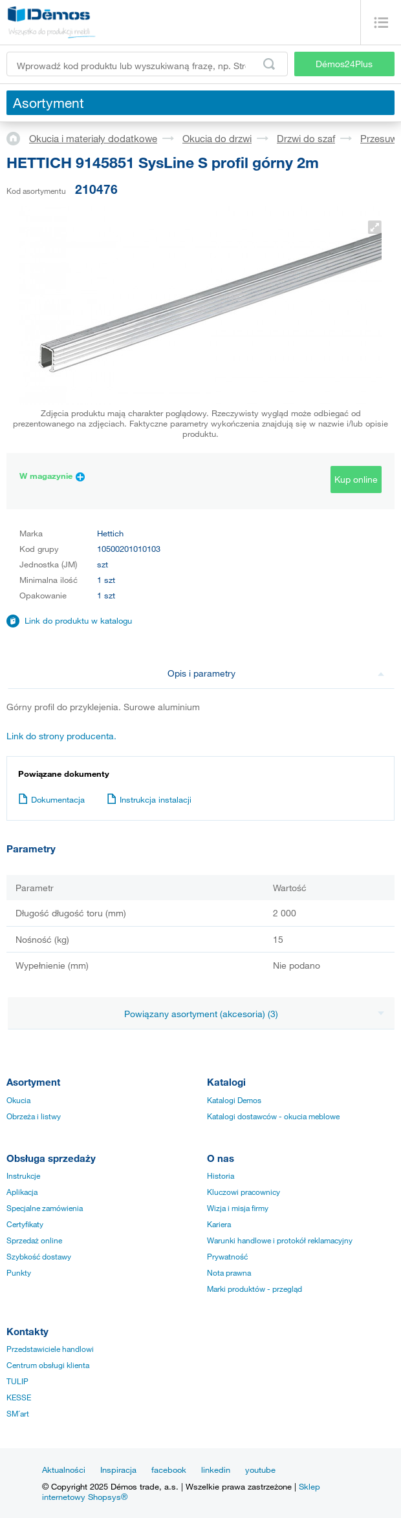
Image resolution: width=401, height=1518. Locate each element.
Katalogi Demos (234, 1100)
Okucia (18, 1100)
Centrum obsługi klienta (47, 1365)
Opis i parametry (276, 673)
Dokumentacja (51, 799)
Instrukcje (23, 1175)
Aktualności (63, 1469)
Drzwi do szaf (306, 138)
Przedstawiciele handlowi (50, 1349)
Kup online (356, 479)
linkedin (215, 1469)
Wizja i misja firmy (237, 1208)
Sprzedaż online (34, 1240)
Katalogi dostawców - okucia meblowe (273, 1116)
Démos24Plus (344, 63)
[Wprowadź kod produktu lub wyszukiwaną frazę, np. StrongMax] (147, 64)
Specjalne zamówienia (44, 1208)
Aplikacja (22, 1191)
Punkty (18, 1272)
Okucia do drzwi (217, 138)
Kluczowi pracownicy (243, 1191)
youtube (260, 1469)
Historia (220, 1175)
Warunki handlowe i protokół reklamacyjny (279, 1240)
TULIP (17, 1381)
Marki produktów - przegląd (254, 1288)
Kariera (219, 1224)
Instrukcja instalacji (149, 799)
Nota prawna (229, 1272)
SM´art (17, 1413)
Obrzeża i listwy (33, 1116)
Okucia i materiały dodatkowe (93, 138)
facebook (168, 1469)
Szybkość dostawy (38, 1256)
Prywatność (227, 1256)
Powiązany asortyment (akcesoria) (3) (254, 1013)
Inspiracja (118, 1469)
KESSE (18, 1397)
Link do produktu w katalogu (78, 620)
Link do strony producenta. (61, 735)
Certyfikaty (24, 1224)
